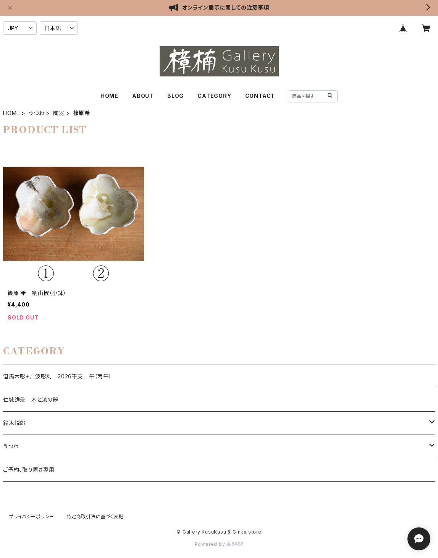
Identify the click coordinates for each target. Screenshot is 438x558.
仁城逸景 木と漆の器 (30, 399)
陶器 (59, 113)
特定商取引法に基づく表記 (95, 516)
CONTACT (260, 95)
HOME (109, 95)
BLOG (175, 95)
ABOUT (143, 95)
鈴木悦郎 (14, 423)
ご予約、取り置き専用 (29, 469)
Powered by (219, 544)
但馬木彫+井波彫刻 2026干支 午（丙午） (57, 376)
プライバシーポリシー (31, 516)
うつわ (36, 113)
